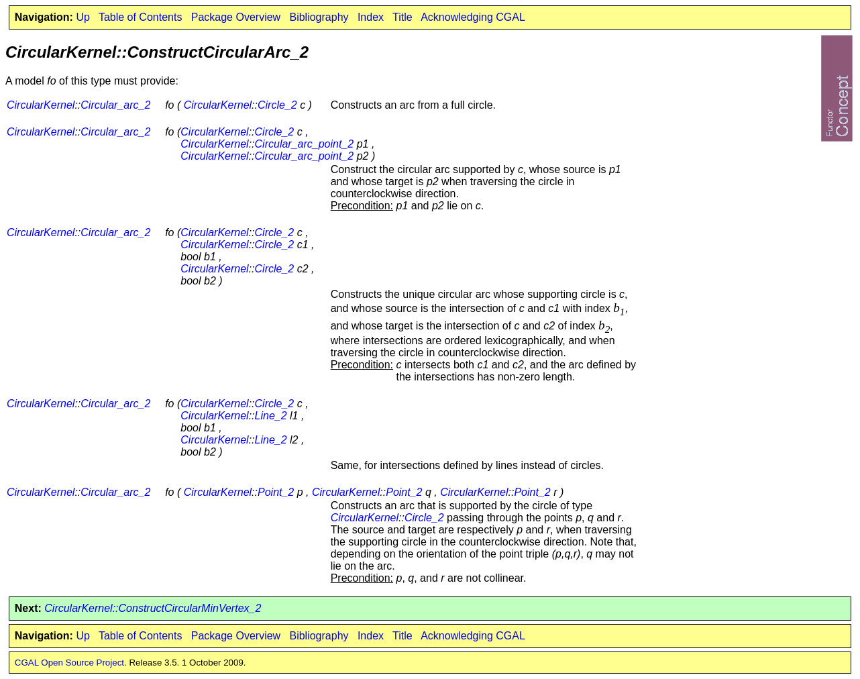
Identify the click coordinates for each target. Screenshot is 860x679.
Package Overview (235, 17)
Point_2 (276, 492)
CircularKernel (40, 105)
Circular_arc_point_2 (304, 144)
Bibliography (318, 17)
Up (82, 17)
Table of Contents (140, 17)
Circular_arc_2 (115, 105)
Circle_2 (277, 105)
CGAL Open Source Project (69, 663)
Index (371, 17)
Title (402, 17)
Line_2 (271, 415)
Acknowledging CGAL (473, 17)
